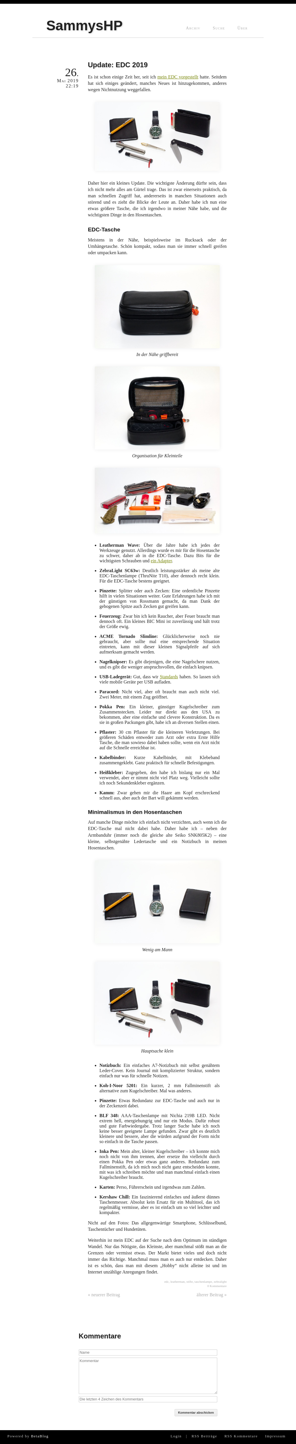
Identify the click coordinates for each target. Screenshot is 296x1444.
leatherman (178, 1281)
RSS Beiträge (204, 1436)
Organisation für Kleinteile (157, 412)
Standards (169, 676)
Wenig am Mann (157, 906)
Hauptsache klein (157, 1007)
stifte (189, 1281)
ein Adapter (161, 560)
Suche (219, 28)
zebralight (220, 1281)
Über (242, 28)
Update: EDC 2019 (118, 65)
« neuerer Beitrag (104, 1294)
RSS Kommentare (241, 1436)
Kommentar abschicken (196, 1412)
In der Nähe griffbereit (157, 311)
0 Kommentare (217, 1286)
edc (166, 1281)
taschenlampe (203, 1281)
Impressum (275, 1436)
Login (176, 1436)
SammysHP (84, 25)
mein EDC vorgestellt (177, 76)
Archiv (193, 28)
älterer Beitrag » (212, 1294)
